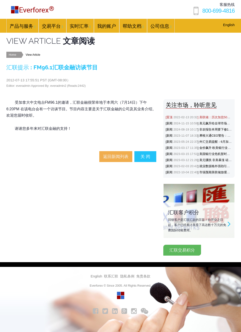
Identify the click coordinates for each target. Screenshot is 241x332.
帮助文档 (133, 26)
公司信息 (160, 26)
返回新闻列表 (116, 156)
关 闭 (145, 156)
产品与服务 (22, 26)
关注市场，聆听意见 (191, 105)
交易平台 (52, 26)
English (229, 25)
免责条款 (143, 276)
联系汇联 (111, 276)
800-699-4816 (218, 11)
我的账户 (106, 26)
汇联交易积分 (182, 250)
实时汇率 (80, 26)
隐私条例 (127, 276)
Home (12, 54)
